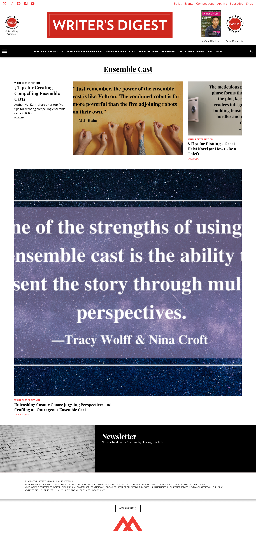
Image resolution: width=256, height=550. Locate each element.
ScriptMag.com (99, 484)
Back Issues (147, 487)
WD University (176, 484)
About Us (29, 484)
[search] (251, 51)
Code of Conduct (95, 490)
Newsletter (114, 461)
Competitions (205, 4)
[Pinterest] (19, 3)
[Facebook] (26, 3)
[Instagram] (11, 3)
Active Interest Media (79, 484)
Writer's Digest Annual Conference (71, 487)
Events (188, 4)
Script (177, 4)
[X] (4, 3)
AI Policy (80, 490)
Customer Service (179, 487)
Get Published (148, 51)
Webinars (151, 484)
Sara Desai (193, 158)
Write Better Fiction (49, 51)
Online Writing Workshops (11, 32)
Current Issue (161, 487)
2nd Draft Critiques (135, 484)
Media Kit (135, 487)
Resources (215, 51)
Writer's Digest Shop (194, 484)
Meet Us (62, 490)
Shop (249, 4)
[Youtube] (32, 3)
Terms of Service (43, 484)
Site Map (71, 490)
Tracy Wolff (21, 414)
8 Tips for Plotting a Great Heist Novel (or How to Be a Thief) (212, 148)
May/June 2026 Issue (210, 41)
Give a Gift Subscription (118, 487)
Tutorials (162, 484)
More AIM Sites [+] (128, 508)
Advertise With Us (33, 490)
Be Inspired (169, 51)
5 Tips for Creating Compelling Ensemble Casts (37, 93)
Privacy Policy (60, 484)
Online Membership (234, 41)
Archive (222, 4)
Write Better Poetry (120, 51)
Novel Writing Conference (38, 487)
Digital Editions (116, 484)
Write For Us (50, 490)
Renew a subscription (200, 487)
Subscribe (236, 4)
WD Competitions (192, 51)
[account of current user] (4, 51)
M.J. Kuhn (19, 117)
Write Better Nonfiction (85, 51)
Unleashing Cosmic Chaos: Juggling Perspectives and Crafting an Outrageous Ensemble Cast (62, 407)
